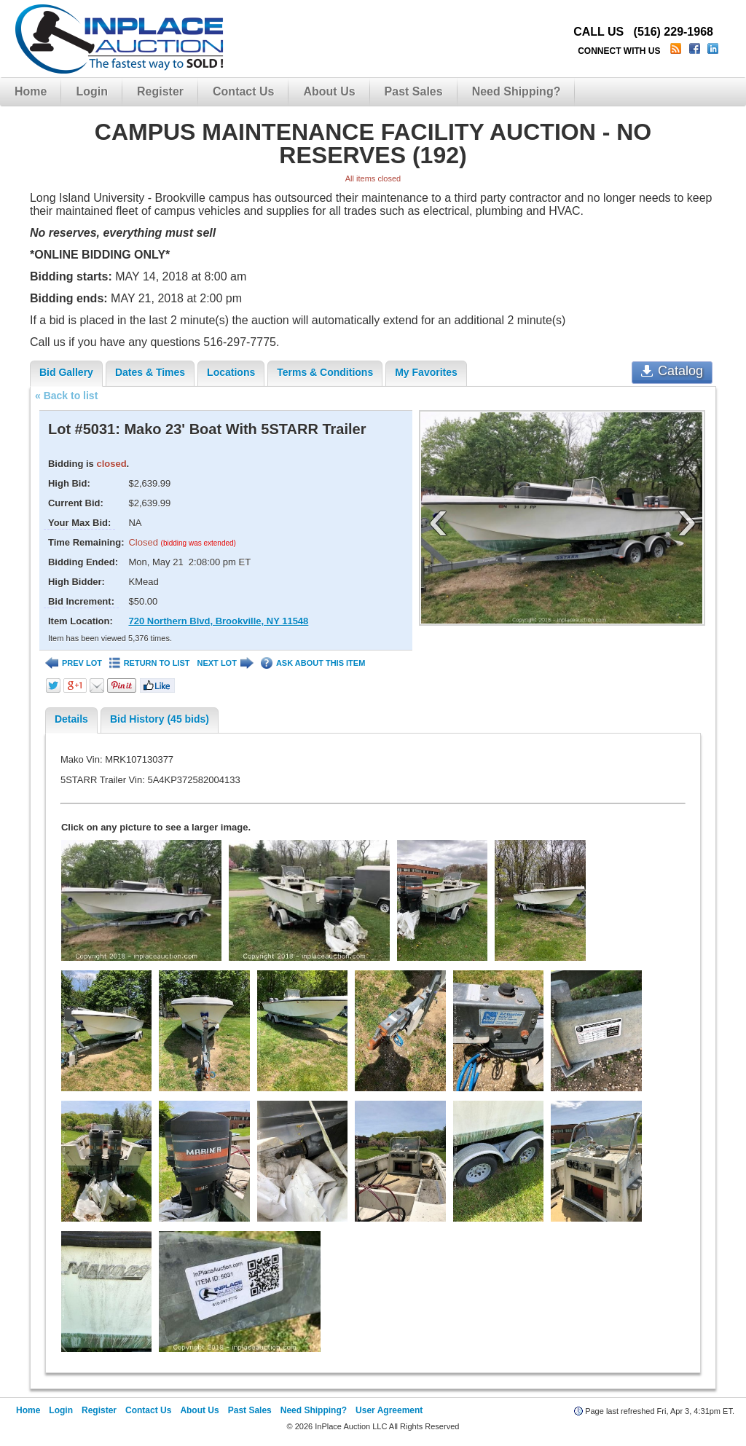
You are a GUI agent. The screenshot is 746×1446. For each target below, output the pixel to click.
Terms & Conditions (325, 372)
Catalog (672, 371)
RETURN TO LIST (149, 663)
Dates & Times (150, 372)
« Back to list (66, 395)
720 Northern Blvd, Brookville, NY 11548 (218, 621)
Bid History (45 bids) (159, 719)
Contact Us (243, 91)
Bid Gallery (66, 372)
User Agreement (389, 1410)
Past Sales (414, 91)
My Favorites (426, 372)
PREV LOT (73, 663)
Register (160, 91)
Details (71, 719)
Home (31, 91)
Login (92, 91)
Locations (231, 372)
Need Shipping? (516, 91)
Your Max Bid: (79, 522)
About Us (329, 91)
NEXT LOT (225, 663)
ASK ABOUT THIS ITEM (313, 663)
